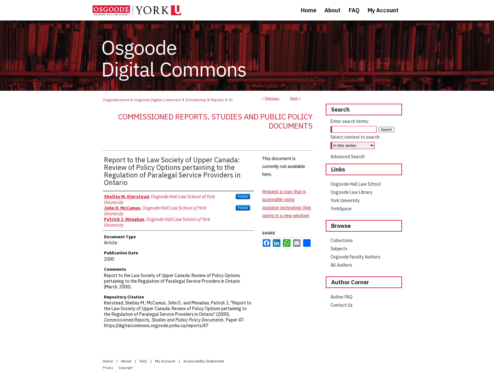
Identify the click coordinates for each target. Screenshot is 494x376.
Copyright (126, 368)
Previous (272, 98)
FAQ (144, 361)
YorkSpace (341, 208)
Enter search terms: (349, 121)
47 (230, 99)
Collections (341, 240)
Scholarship (195, 99)
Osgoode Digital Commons (157, 99)
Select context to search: (355, 137)
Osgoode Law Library (351, 192)
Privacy (108, 368)
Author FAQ (341, 297)
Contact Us (341, 305)
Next (294, 98)
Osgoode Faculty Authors (355, 257)
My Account (165, 361)
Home (108, 361)
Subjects (339, 249)
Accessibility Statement (203, 361)
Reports (217, 99)
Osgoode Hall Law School (355, 184)
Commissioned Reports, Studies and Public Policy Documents (215, 121)
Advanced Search (347, 156)
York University (345, 200)
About (126, 361)
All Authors (341, 265)
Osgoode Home (116, 99)
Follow (243, 196)
